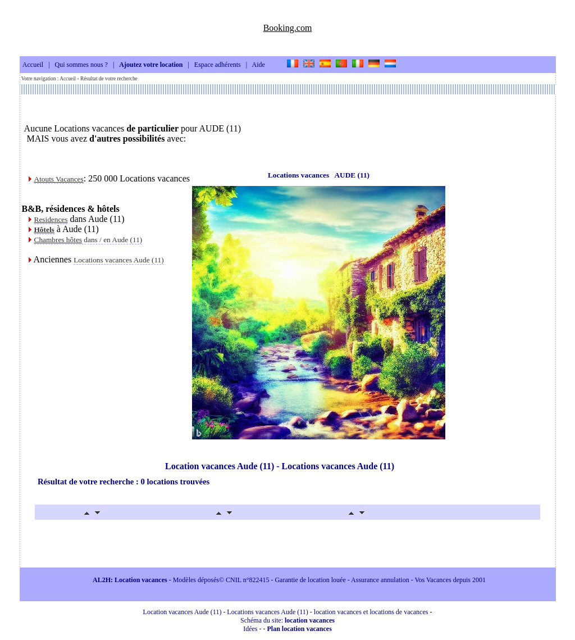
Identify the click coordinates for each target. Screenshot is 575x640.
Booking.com (287, 28)
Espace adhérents (217, 65)
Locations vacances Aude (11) (119, 260)
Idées (250, 629)
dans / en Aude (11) (88, 239)
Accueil (32, 65)
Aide (258, 65)
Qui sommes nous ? (81, 65)
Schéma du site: (287, 620)
